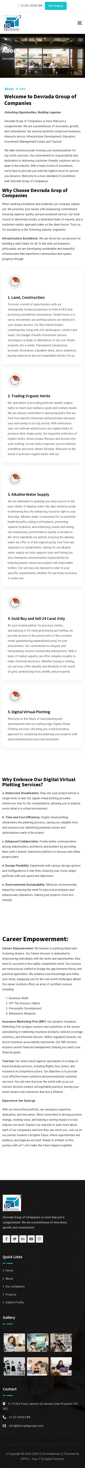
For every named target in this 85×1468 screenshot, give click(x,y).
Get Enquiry (56, 6)
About (9, 1278)
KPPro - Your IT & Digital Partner (41, 1459)
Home (9, 1270)
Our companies (15, 1286)
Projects (10, 1294)
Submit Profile (14, 1302)
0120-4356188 (31, 6)
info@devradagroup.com (26, 1426)
